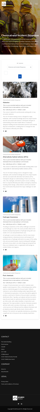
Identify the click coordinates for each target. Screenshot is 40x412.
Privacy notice (4, 381)
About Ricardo (4, 371)
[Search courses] (6, 72)
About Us (3, 369)
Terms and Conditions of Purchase (10, 384)
